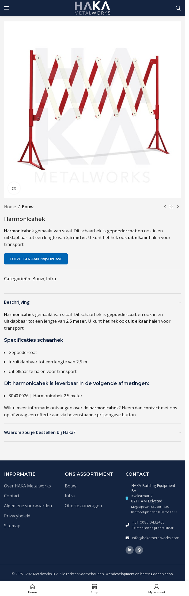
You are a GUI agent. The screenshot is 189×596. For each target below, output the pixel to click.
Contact (12, 496)
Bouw (27, 207)
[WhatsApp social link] (139, 550)
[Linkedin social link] (130, 550)
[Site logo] (92, 7)
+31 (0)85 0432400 (148, 522)
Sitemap (12, 526)
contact (151, 408)
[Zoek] (178, 8)
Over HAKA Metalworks (27, 486)
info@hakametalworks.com (155, 537)
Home (10, 207)
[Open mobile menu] (6, 8)
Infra (51, 279)
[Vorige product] (165, 207)
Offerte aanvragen (83, 506)
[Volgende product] (178, 207)
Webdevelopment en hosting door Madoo (139, 573)
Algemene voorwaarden (28, 506)
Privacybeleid (17, 516)
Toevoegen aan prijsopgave (36, 258)
